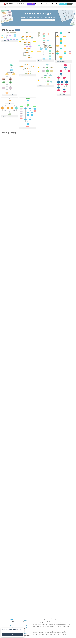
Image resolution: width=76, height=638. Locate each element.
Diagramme (6, 7)
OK (12, 634)
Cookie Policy (10, 632)
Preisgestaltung (55, 3)
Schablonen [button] (49, 3)
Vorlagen (11, 7)
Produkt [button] (19, 3)
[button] (24, 4)
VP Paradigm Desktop (16, 0)
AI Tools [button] (31, 3)
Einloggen (69, 3)
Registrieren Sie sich (63, 3)
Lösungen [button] (43, 3)
